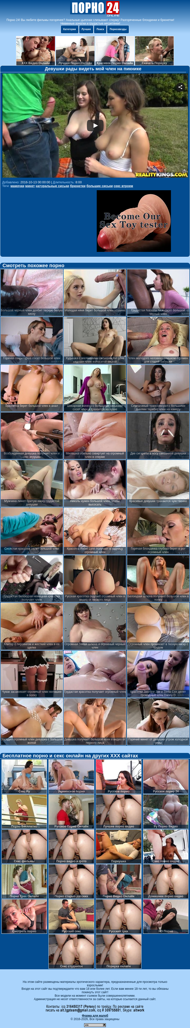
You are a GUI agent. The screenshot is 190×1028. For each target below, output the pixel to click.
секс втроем (123, 186)
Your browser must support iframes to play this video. (95, 126)
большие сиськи (99, 186)
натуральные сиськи (52, 186)
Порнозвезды (118, 29)
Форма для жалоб (95, 1015)
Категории (69, 29)
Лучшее (86, 29)
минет (30, 186)
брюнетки (78, 186)
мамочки (17, 186)
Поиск (100, 29)
